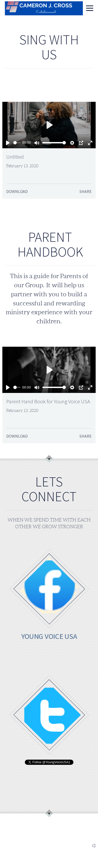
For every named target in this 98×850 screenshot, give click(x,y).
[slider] (16, 142)
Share (85, 191)
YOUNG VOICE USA (49, 636)
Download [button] (17, 191)
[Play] (8, 143)
